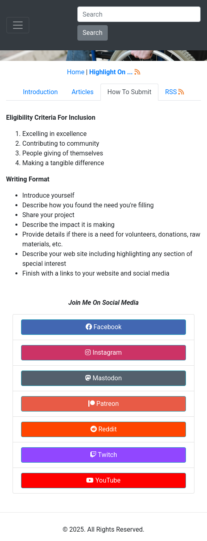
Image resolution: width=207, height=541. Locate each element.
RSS (174, 92)
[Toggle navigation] (17, 25)
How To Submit (129, 92)
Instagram (103, 352)
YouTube (103, 480)
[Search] (139, 14)
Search (92, 33)
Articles (83, 92)
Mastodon (103, 378)
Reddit (103, 429)
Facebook (103, 327)
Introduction (40, 92)
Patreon (103, 403)
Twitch (103, 455)
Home (75, 72)
